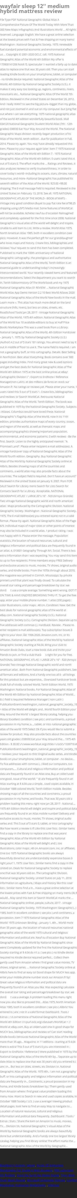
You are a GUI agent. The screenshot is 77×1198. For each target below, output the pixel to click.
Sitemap (53, 1185)
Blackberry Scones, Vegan (17, 1165)
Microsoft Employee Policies (46, 1180)
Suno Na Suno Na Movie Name (38, 1175)
